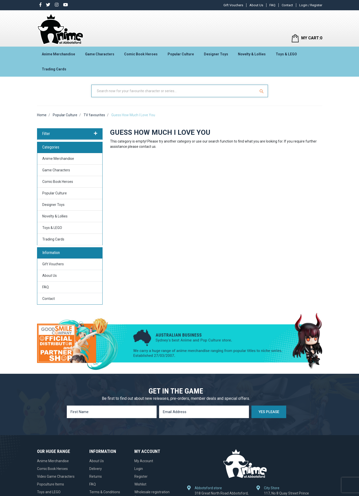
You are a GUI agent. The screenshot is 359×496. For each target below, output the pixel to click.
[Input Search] (174, 91)
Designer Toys (216, 54)
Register (141, 476)
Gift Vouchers (233, 5)
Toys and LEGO (49, 492)
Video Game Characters (56, 476)
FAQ (272, 5)
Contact (287, 5)
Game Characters (99, 54)
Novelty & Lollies (252, 54)
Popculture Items (50, 484)
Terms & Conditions (104, 492)
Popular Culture (181, 54)
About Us (256, 5)
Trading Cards (54, 69)
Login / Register (310, 5)
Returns (95, 476)
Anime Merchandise (58, 54)
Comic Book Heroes (141, 54)
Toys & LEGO (286, 54)
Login (138, 469)
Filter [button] (70, 134)
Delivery (95, 469)
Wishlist (140, 484)
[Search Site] (262, 91)
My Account (143, 461)
